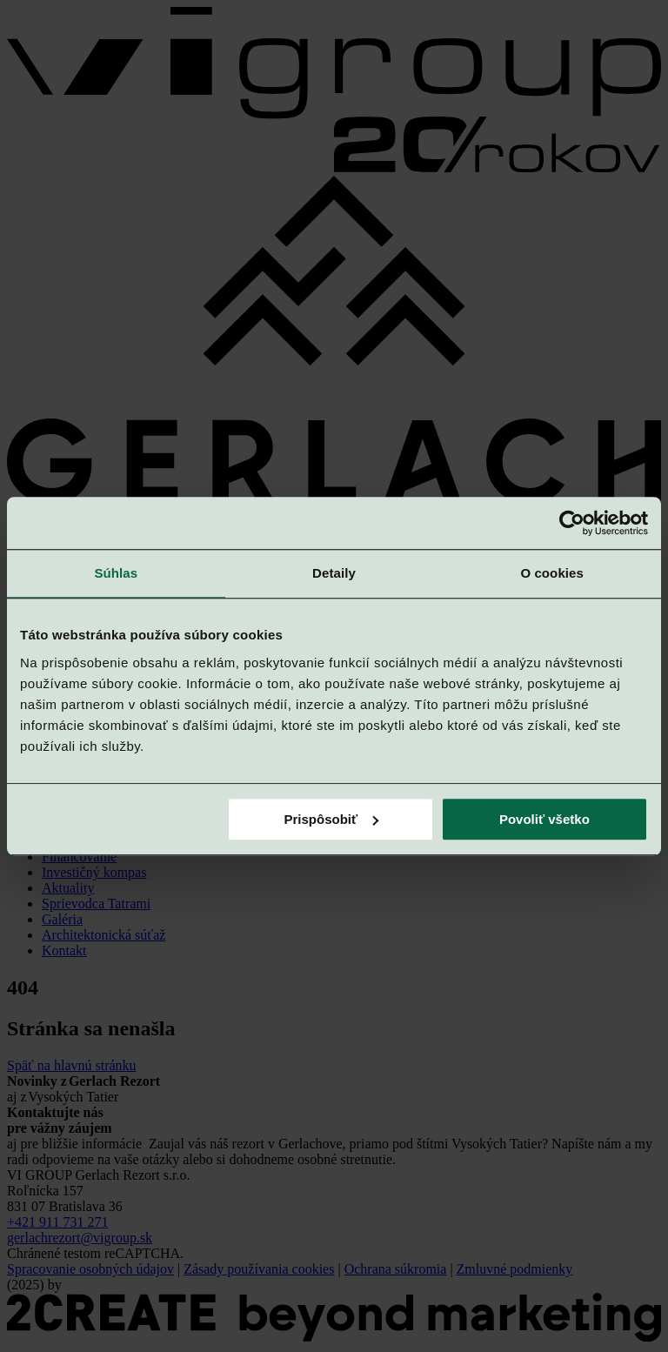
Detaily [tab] (334, 573)
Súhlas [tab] (115, 573)
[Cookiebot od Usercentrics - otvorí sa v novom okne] (572, 523)
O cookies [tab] (552, 573)
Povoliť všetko (544, 819)
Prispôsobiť (331, 819)
